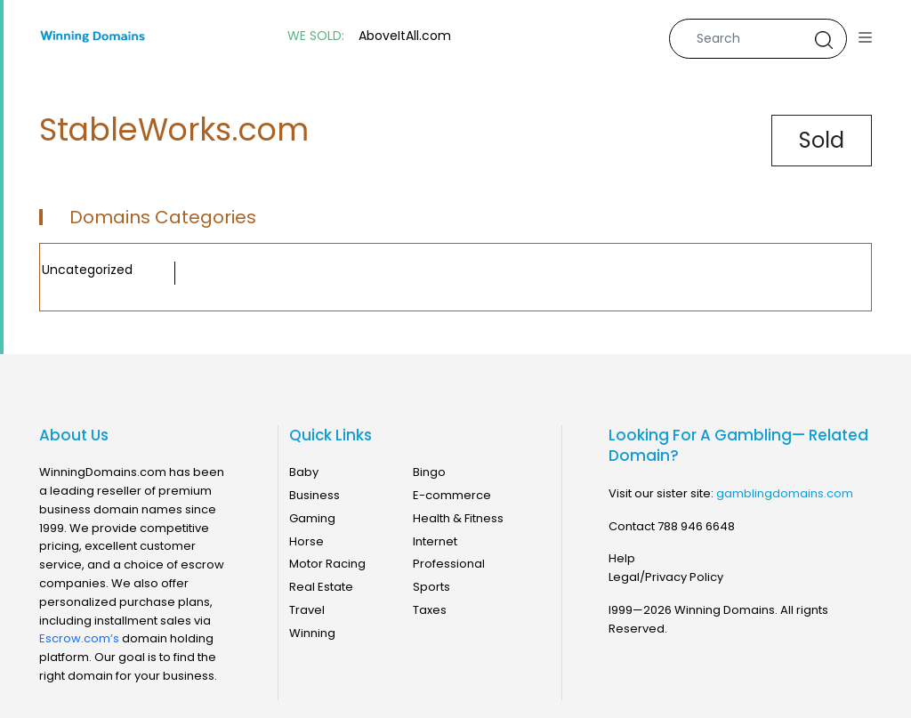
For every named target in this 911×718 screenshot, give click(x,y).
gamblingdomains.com (784, 493)
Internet (435, 541)
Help (622, 558)
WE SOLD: (315, 36)
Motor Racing (327, 563)
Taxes (430, 609)
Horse (306, 541)
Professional (449, 563)
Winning (312, 633)
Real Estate (321, 586)
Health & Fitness (458, 518)
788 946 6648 (696, 526)
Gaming (312, 518)
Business (314, 495)
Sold (821, 140)
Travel (307, 609)
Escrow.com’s (79, 638)
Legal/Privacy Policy (666, 577)
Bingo (429, 472)
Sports (431, 586)
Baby (303, 472)
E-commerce (452, 495)
